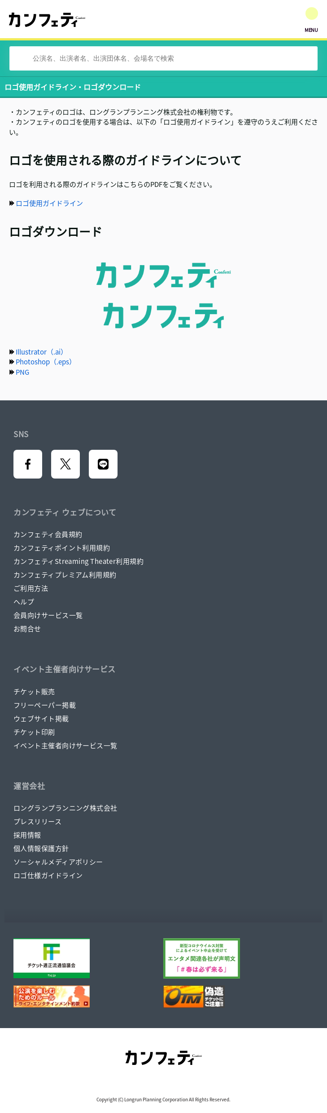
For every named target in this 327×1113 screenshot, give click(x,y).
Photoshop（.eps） (42, 361)
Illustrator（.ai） (38, 351)
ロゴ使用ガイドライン (46, 203)
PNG (19, 372)
